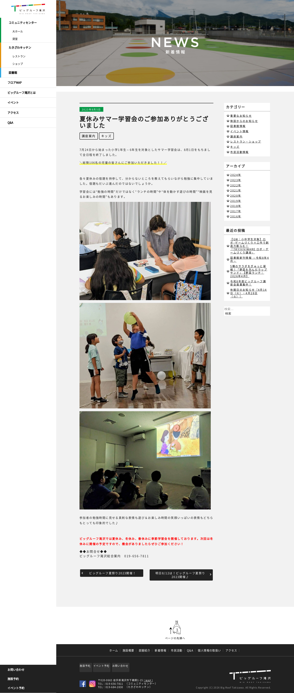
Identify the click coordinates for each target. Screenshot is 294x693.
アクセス (13, 108)
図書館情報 (238, 126)
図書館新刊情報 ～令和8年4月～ (249, 259)
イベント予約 (16, 688)
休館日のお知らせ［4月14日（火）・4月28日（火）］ (248, 293)
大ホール (17, 30)
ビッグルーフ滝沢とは (22, 89)
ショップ (17, 62)
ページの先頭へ (175, 630)
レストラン (19, 55)
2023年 (235, 180)
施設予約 (13, 679)
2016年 (235, 216)
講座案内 (89, 136)
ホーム (113, 650)
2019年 (235, 201)
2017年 (235, 211)
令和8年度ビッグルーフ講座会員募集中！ (248, 282)
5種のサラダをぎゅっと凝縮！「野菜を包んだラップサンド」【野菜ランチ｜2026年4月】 (248, 271)
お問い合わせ (16, 670)
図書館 (13, 71)
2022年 (235, 185)
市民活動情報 (239, 152)
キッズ (106, 136)
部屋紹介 (144, 650)
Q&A (10, 117)
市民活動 (176, 650)
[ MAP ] (148, 679)
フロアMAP (15, 80)
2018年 (235, 206)
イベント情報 (239, 131)
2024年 (235, 175)
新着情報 (160, 650)
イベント (13, 98)
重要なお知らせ (241, 115)
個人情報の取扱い (209, 650)
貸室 (15, 38)
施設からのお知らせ (244, 121)
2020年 (235, 195)
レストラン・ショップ (245, 141)
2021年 (235, 190)
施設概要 (128, 650)
